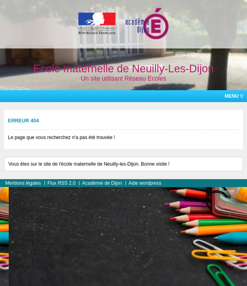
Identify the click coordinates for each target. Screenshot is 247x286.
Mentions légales (23, 183)
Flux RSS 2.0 (61, 183)
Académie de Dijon (102, 183)
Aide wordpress (145, 183)
